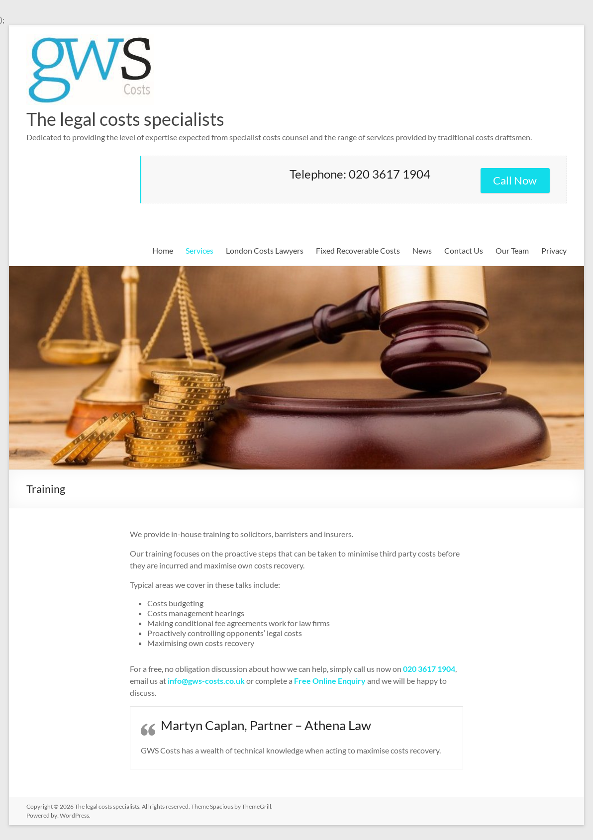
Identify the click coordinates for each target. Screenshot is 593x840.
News (422, 250)
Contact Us (463, 250)
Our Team (512, 250)
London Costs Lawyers (264, 250)
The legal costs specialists (125, 119)
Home (162, 250)
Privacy (554, 250)
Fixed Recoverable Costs (358, 250)
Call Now (515, 180)
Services (199, 250)
